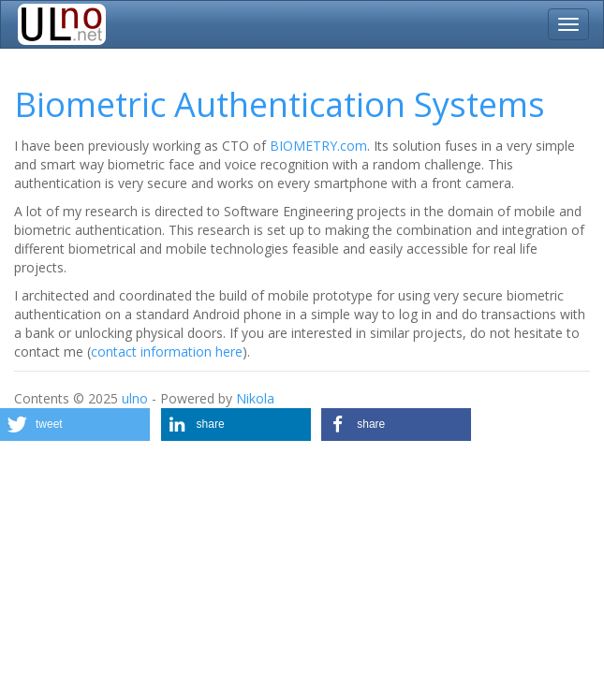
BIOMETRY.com (318, 145)
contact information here (167, 351)
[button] (75, 424)
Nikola (255, 398)
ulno (135, 398)
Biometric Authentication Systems (279, 104)
